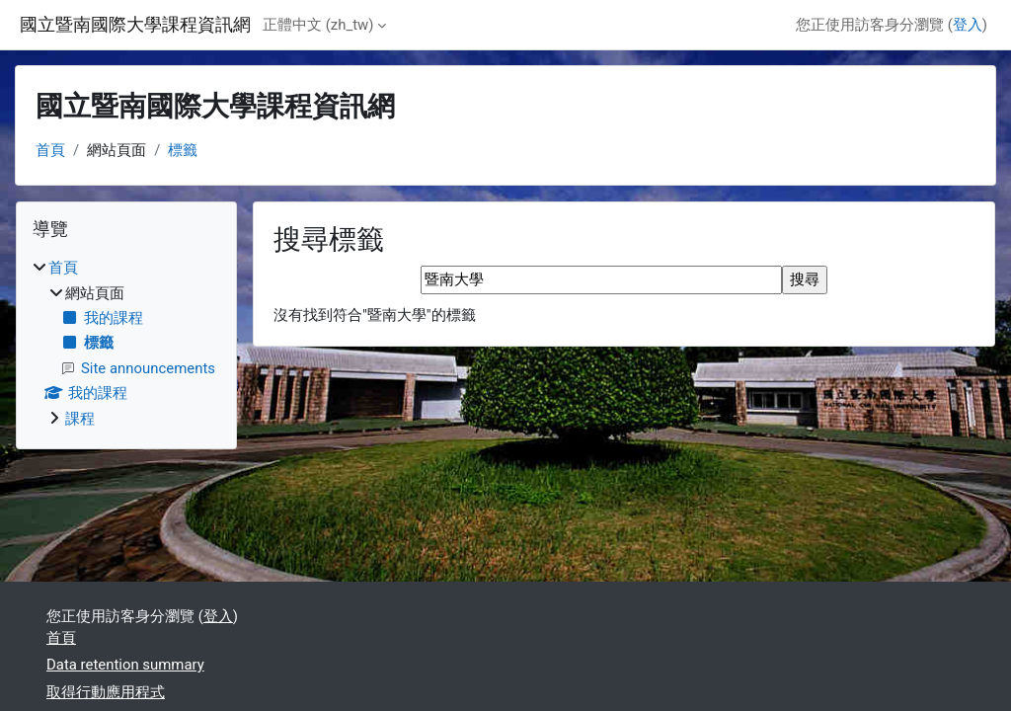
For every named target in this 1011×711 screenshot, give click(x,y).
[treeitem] (126, 343)
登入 (967, 25)
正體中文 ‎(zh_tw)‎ (318, 25)
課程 (80, 419)
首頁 (50, 150)
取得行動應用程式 (105, 692)
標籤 (182, 150)
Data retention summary (125, 664)
